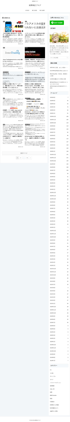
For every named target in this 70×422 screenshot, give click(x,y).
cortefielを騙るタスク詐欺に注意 (58, 79)
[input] (59, 57)
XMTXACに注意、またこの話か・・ (59, 67)
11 (27, 157)
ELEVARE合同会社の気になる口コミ (59, 70)
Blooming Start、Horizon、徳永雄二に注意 (59, 74)
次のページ (23, 153)
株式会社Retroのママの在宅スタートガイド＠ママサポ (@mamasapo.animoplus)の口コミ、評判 (59, 85)
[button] (67, 57)
